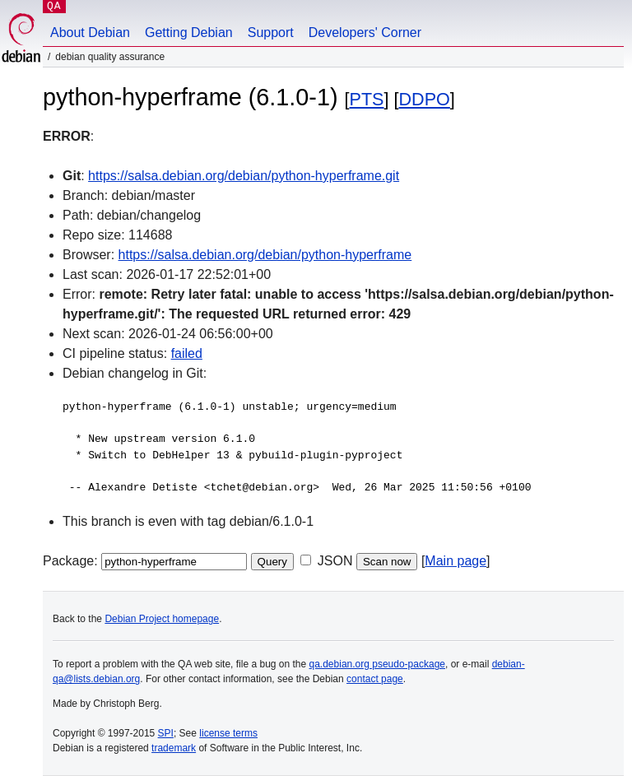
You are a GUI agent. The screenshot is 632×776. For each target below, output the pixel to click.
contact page (374, 679)
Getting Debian (189, 32)
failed (186, 353)
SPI (166, 733)
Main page (455, 561)
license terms (228, 733)
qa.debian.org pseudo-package (377, 664)
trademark (173, 748)
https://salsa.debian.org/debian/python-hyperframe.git (243, 176)
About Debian (90, 32)
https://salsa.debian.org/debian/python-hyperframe (265, 255)
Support (271, 32)
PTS (367, 99)
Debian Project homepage (162, 619)
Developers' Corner (365, 32)
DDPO (424, 99)
